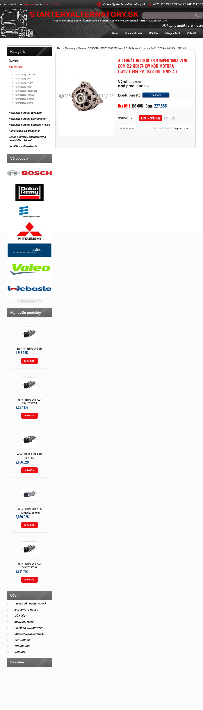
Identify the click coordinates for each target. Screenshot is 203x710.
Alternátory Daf (23, 78)
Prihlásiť (21, 603)
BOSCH (138, 82)
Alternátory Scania (24, 98)
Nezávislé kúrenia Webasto (25, 112)
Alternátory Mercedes (26, 90)
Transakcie (22, 646)
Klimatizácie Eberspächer (24, 130)
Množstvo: (123, 118)
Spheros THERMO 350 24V (29, 348)
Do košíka (150, 118)
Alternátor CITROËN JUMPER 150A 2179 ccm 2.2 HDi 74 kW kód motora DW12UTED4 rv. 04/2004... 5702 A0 (132, 48)
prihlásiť (29, 4)
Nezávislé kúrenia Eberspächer (28, 118)
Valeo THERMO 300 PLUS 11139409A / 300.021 (30, 510)
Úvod (59, 48)
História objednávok (29, 628)
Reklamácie (23, 640)
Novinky (20, 652)
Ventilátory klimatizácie (23, 146)
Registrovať (37, 603)
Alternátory (15, 67)
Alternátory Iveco (24, 82)
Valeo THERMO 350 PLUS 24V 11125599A (30, 565)
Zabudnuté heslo (26, 609)
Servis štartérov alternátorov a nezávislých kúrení (27, 138)
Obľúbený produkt (166, 118)
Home (115, 33)
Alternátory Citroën (25, 74)
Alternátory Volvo (24, 102)
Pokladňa (192, 33)
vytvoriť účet (52, 4)
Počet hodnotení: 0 (162, 128)
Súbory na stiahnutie (29, 634)
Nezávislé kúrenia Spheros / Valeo (29, 124)
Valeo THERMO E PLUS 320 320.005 (29, 456)
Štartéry (13, 60)
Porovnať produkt (172, 118)
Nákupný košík (173, 33)
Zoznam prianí (24, 621)
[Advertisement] (29, 687)
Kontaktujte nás (133, 33)
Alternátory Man (23, 86)
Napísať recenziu (182, 128)
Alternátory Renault (25, 94)
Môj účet (153, 33)
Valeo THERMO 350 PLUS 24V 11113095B (30, 401)
